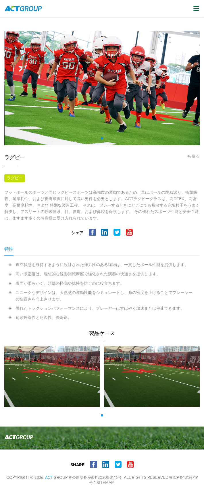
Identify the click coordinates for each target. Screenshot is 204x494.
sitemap (105, 483)
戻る (196, 156)
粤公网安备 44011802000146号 (95, 478)
